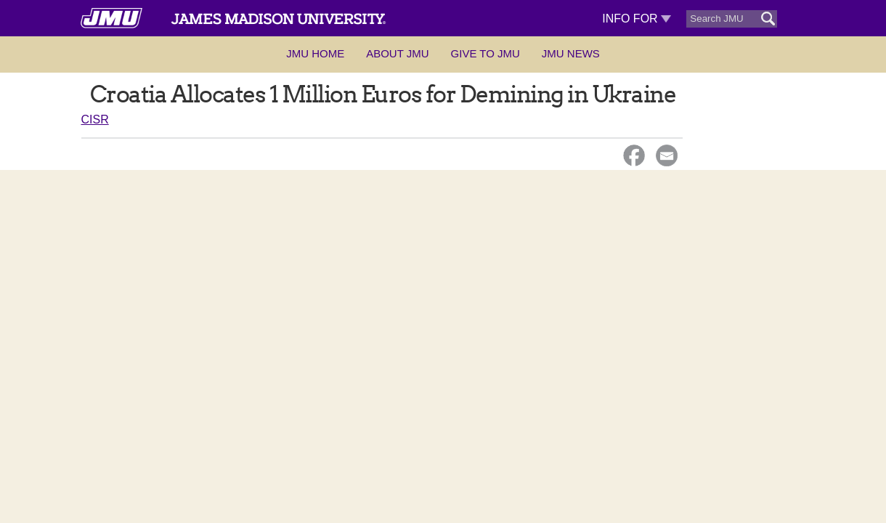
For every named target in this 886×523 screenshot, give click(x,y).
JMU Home (315, 53)
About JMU (397, 53)
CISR (95, 119)
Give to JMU (485, 53)
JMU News (571, 53)
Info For (636, 18)
